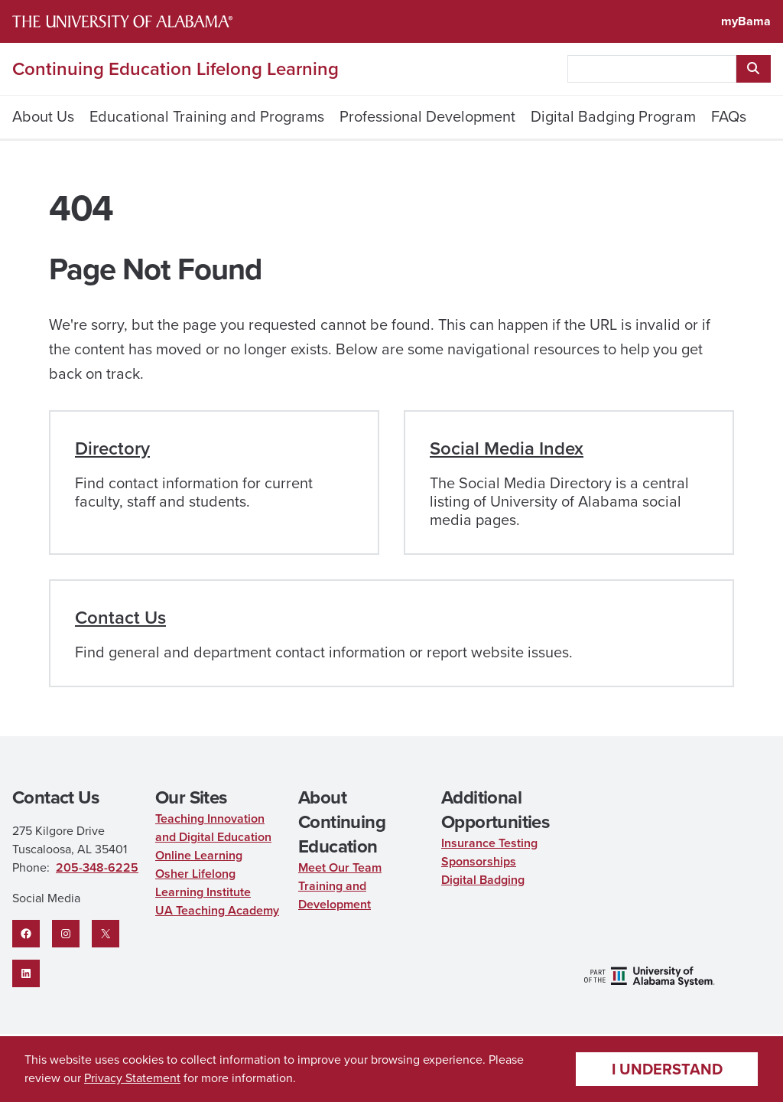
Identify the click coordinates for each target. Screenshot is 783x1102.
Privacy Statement (132, 1078)
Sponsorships (478, 861)
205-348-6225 (97, 867)
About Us (43, 116)
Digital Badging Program (613, 116)
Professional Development (427, 116)
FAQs (728, 116)
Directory (112, 448)
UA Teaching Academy (217, 910)
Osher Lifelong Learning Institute (203, 883)
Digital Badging (483, 879)
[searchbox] (651, 69)
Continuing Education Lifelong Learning (175, 69)
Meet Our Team (340, 867)
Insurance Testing (489, 843)
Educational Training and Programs (206, 116)
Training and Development (334, 895)
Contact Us (120, 617)
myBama (746, 21)
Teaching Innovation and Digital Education (213, 828)
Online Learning (198, 855)
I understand (667, 1069)
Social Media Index (506, 448)
